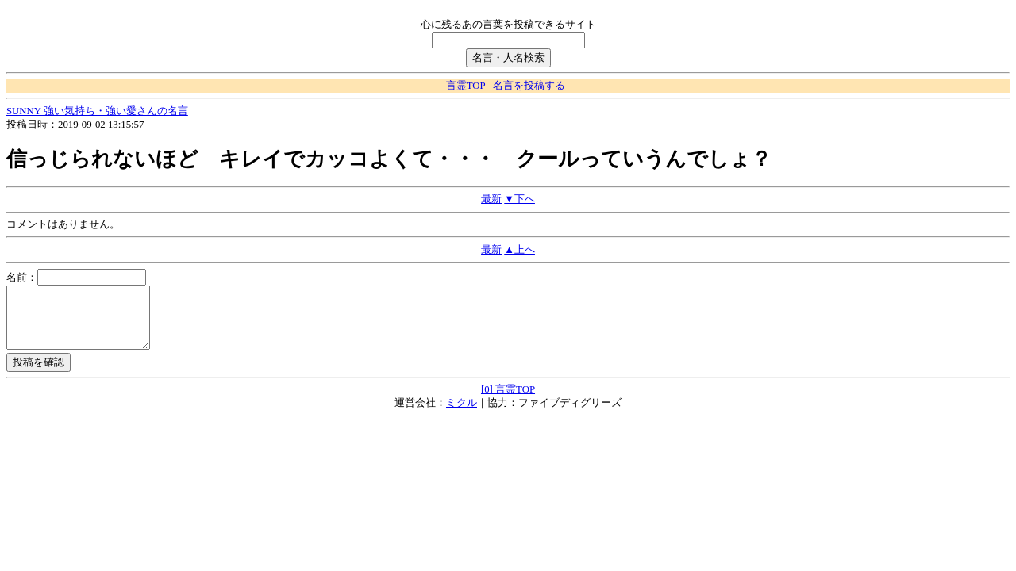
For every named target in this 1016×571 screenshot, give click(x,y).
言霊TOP (465, 85)
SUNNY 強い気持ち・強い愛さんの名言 (97, 111)
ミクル (461, 414)
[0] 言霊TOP (508, 401)
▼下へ (519, 199)
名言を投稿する (529, 85)
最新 (491, 199)
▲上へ (519, 249)
